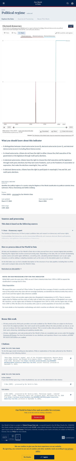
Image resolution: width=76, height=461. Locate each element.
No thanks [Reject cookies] (27, 457)
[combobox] (67, 3)
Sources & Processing (25, 19)
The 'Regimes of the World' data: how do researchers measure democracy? (52, 135)
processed (15, 194)
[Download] (44, 131)
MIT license (20, 430)
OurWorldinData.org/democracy (10, 132)
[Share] (54, 131)
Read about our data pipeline (11, 269)
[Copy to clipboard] (68, 358)
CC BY (20, 132)
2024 (71, 127)
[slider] (13, 127)
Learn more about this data (26, 130)
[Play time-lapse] (4, 127)
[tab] (6, 33)
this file (62, 307)
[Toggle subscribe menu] (72, 3)
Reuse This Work (43, 19)
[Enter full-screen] (66, 131)
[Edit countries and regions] (64, 33)
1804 (9, 127)
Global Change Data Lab (30, 426)
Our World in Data (38, 3)
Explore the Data (8, 19)
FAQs (14, 432)
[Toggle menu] (4, 3)
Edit (65, 33)
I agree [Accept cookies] (44, 457)
